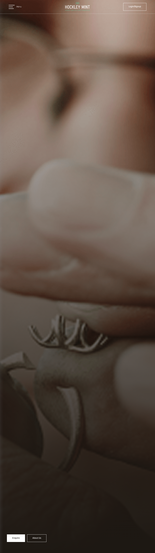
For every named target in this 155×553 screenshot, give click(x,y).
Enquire (16, 538)
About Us (36, 538)
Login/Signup (135, 7)
